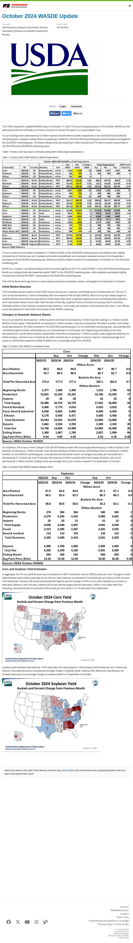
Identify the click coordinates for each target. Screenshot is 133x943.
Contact (124, 906)
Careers (124, 913)
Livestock (76, 106)
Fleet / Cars (123, 917)
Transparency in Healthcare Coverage (108, 920)
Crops (63, 106)
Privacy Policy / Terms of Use (113, 924)
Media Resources (120, 910)
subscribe (65, 770)
